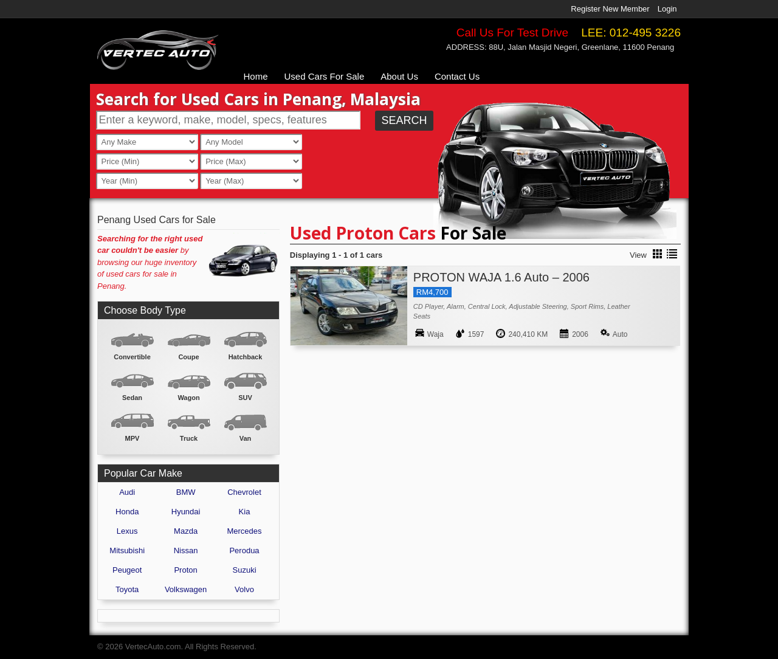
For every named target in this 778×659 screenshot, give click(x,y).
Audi (127, 492)
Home (256, 76)
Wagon (188, 397)
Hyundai (186, 511)
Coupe (188, 357)
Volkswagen (186, 589)
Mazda (186, 531)
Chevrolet (244, 492)
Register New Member (610, 8)
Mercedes (244, 531)
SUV (245, 397)
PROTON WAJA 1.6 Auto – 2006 (501, 277)
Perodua (244, 550)
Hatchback (246, 357)
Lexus (127, 531)
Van (245, 438)
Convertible (132, 357)
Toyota (127, 589)
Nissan (186, 550)
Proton (185, 569)
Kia (244, 511)
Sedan (132, 397)
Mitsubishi (127, 550)
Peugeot (127, 569)
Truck (189, 438)
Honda (127, 511)
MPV (132, 438)
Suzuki (244, 569)
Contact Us (457, 76)
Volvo (244, 589)
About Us (399, 76)
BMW (186, 492)
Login (667, 8)
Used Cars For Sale (324, 76)
